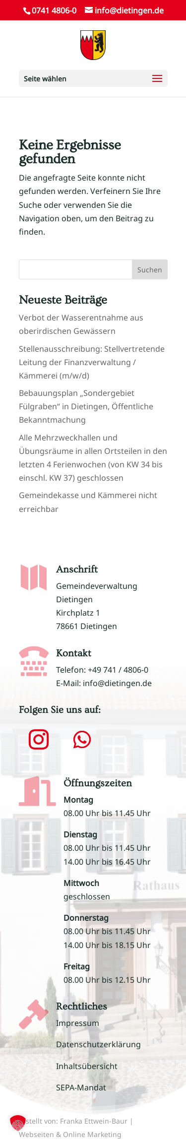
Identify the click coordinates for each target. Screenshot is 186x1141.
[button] (93, 78)
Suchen (149, 269)
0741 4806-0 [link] (54, 10)
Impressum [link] (77, 1022)
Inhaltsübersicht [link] (87, 1066)
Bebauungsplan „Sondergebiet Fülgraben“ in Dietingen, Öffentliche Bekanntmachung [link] (86, 406)
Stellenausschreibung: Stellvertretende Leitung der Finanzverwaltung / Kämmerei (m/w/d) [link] (92, 362)
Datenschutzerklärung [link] (98, 1044)
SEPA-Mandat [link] (81, 1087)
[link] (93, 44)
